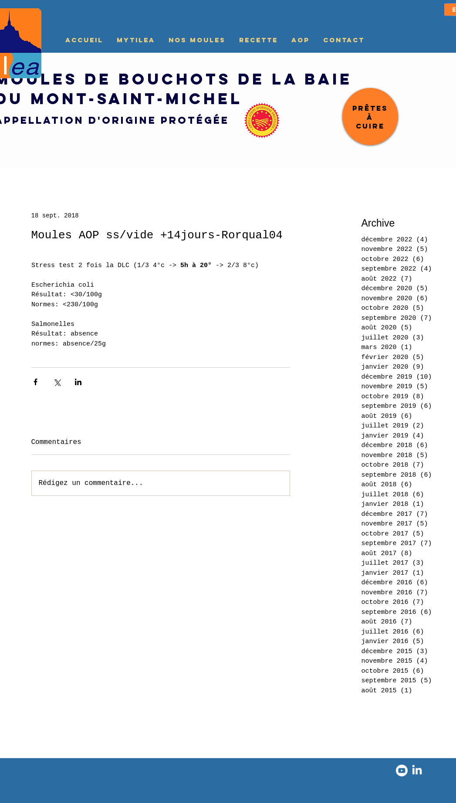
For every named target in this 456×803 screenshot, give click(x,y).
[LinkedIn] (417, 770)
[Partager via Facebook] (35, 382)
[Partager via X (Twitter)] (57, 382)
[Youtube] (402, 770)
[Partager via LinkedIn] (78, 382)
